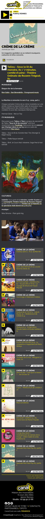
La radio (26, 2)
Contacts (35, 506)
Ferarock (25, 511)
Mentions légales (38, 516)
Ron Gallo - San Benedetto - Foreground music (20, 92)
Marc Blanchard (26, 515)
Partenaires (11, 508)
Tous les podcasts (34, 476)
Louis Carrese (27, 516)
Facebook (10, 59)
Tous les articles (35, 478)
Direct (16, 11)
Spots (23, 508)
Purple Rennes (20, 14)
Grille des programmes (33, 4)
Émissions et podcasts (32, 6)
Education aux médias (32, 8)
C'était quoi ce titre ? (16, 506)
